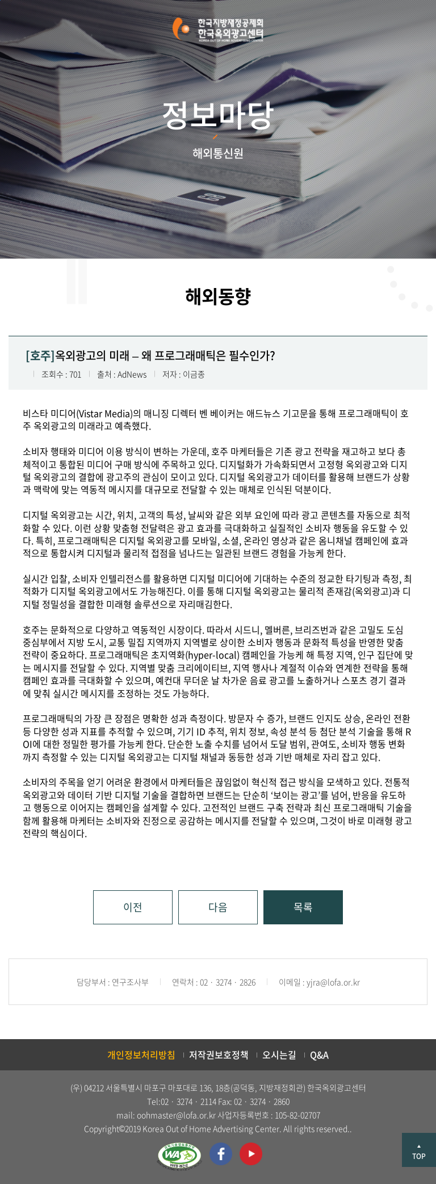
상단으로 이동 (419, 1150)
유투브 (251, 1154)
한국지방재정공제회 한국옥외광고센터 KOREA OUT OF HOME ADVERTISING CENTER (218, 29)
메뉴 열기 (405, 29)
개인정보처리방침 (141, 1054)
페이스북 (220, 1154)
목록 (303, 907)
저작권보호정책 (219, 1054)
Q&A (319, 1054)
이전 (132, 907)
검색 (29, 29)
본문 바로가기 (0, 0)
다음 (218, 907)
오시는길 (279, 1054)
